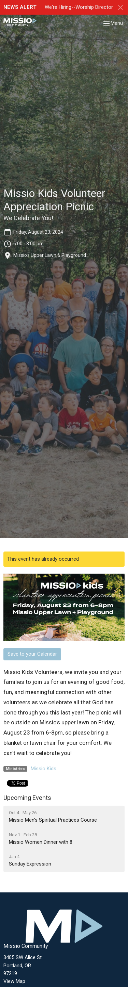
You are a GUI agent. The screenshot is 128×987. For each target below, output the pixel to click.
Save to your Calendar (32, 654)
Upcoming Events (27, 797)
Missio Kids (43, 769)
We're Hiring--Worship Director (79, 7)
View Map (14, 981)
